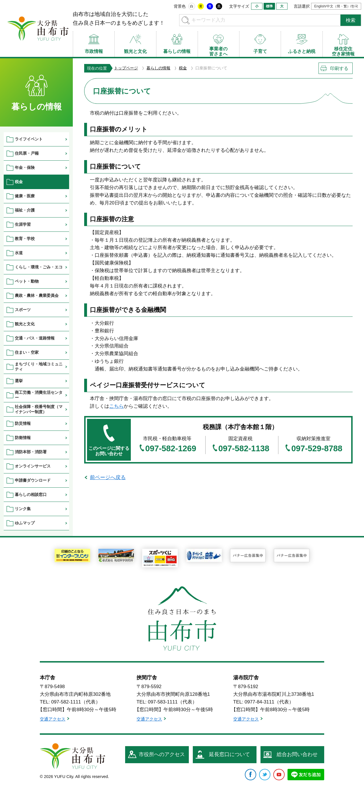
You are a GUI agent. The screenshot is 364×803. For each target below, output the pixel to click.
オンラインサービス (33, 466)
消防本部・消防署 (31, 452)
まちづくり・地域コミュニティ (39, 366)
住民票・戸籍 (27, 153)
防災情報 (23, 423)
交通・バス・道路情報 (35, 338)
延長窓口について (229, 754)
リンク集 (23, 508)
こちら (116, 406)
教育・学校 (25, 238)
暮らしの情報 (158, 68)
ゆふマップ (25, 523)
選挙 (19, 380)
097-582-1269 (170, 448)
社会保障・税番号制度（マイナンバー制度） (39, 409)
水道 (19, 253)
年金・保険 (25, 167)
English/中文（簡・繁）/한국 (336, 6)
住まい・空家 (27, 352)
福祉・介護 (25, 210)
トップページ (126, 68)
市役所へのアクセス (162, 754)
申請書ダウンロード (33, 480)
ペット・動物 (27, 281)
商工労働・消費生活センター (39, 395)
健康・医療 (25, 196)
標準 (269, 6)
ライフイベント (29, 139)
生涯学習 (23, 224)
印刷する (339, 68)
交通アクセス (52, 719)
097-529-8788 (316, 448)
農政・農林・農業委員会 (37, 295)
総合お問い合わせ (297, 754)
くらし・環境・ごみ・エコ (39, 267)
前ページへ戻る (108, 477)
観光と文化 (25, 324)
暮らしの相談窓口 (31, 494)
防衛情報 (23, 437)
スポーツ (23, 309)
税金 (183, 68)
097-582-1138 (243, 448)
